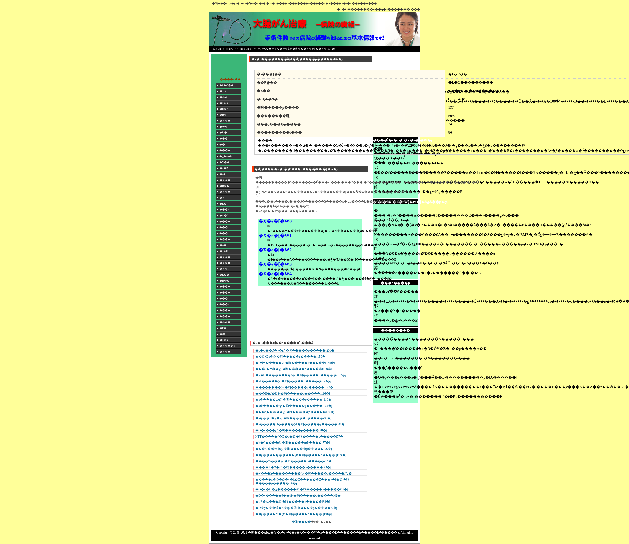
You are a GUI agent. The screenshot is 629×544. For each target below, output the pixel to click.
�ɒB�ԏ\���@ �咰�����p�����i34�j (292, 501)
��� (223, 97)
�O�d (223, 215)
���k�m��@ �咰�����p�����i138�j (293, 369)
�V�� (224, 162)
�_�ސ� (225, 156)
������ (227, 345)
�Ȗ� (223, 132)
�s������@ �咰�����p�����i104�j (293, 406)
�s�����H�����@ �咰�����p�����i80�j (300, 424)
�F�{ (223, 328)
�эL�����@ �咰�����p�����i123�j (293, 381)
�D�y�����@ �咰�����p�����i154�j (295, 362)
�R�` (223, 114)
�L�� (224, 274)
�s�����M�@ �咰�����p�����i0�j (293, 514)
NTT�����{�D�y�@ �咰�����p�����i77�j (299, 436)
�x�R (223, 168)
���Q (224, 298)
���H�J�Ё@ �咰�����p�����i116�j (292, 393)
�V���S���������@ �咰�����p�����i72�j (304, 473)
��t (222, 144)
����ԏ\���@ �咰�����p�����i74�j (293, 461)
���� (224, 120)
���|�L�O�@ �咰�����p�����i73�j (293, 467)
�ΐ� (222, 174)
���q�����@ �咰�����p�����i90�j (294, 412)
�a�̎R (223, 251)
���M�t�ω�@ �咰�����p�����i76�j (293, 449)
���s (224, 227)
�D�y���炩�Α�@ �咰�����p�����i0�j (296, 508)
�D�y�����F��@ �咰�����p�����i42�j (298, 495)
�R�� (224, 185)
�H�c (223, 108)
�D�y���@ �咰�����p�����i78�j (291, 430)
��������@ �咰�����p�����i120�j (294, 387)
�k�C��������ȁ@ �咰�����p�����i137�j (300, 375)
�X (223, 91)
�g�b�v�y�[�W (222, 49)
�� (222, 197)
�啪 (222, 334)
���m (224, 209)
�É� (223, 203)
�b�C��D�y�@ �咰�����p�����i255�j (295, 350)
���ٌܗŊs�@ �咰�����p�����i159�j (290, 356)
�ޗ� (222, 245)
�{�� (224, 103)
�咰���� (301, 521)
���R (224, 268)
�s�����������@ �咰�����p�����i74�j (301, 455)
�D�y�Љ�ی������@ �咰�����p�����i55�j (301, 489)
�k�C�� (246, 49)
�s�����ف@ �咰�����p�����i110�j (293, 399)
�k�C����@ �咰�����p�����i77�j (292, 442)
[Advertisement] (395, 64)
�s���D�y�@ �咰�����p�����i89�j (293, 418)
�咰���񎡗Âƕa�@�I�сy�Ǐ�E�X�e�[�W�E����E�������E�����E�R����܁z (277, 3)
